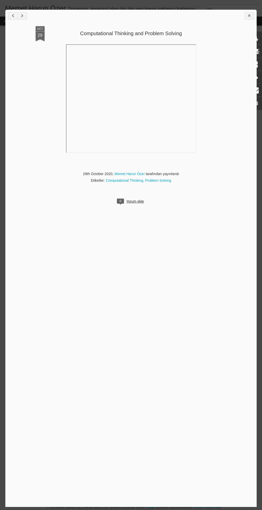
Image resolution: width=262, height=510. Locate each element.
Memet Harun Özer (130, 174)
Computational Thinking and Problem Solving (131, 33)
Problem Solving (158, 180)
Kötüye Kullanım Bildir (207, 507)
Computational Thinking (124, 180)
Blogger (151, 507)
